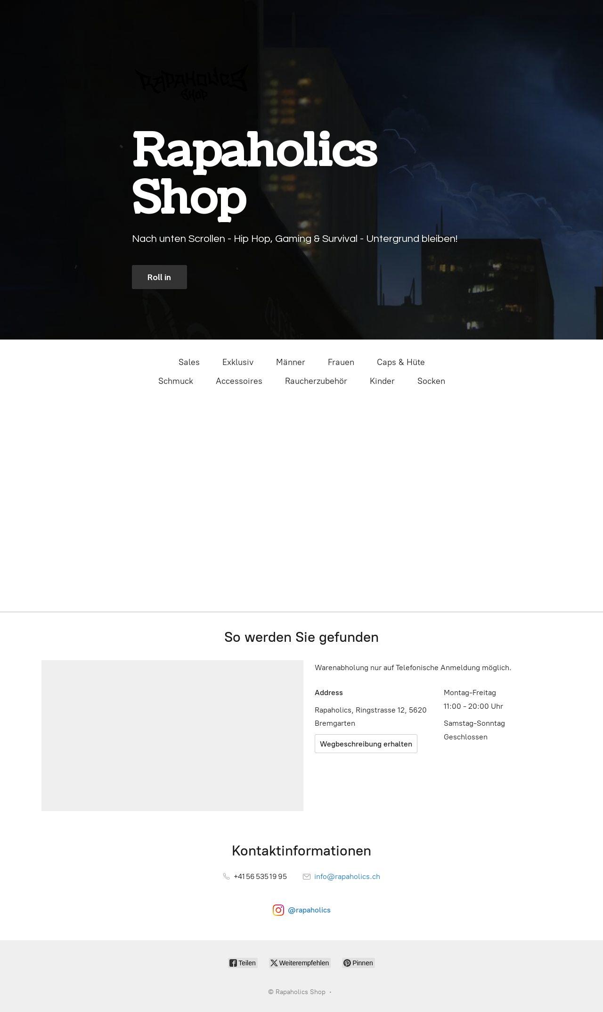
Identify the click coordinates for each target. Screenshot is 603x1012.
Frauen (341, 362)
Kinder (382, 381)
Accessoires (239, 381)
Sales (189, 362)
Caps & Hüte (401, 362)
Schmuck (175, 381)
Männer (290, 362)
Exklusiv (237, 362)
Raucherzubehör (316, 381)
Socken (431, 381)
